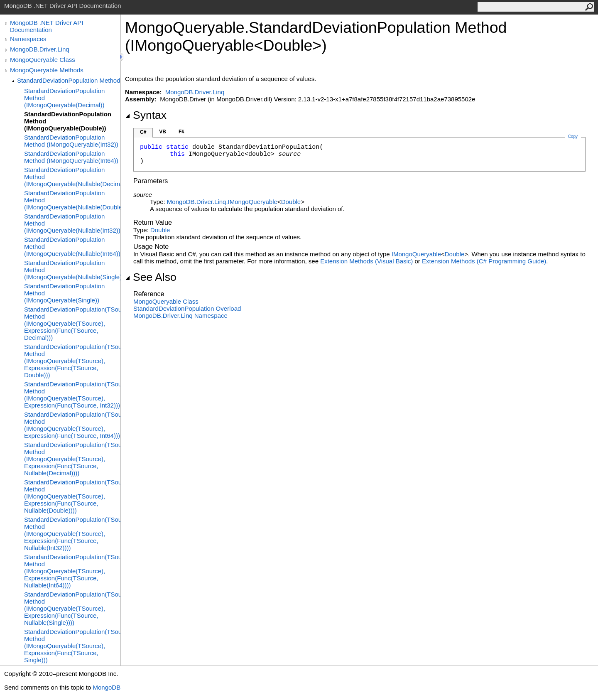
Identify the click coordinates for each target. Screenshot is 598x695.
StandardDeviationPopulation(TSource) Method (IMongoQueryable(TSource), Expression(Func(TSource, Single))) (72, 645)
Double (291, 201)
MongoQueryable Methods (46, 70)
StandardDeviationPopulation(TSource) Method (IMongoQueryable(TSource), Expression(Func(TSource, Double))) (72, 360)
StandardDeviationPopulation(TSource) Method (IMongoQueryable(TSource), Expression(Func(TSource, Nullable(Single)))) (72, 608)
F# (181, 132)
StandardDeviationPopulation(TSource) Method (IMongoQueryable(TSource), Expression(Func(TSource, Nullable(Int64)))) (72, 571)
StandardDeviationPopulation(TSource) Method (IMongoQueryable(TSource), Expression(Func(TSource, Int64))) (72, 425)
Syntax (146, 115)
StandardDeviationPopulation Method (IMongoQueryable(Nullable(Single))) (72, 269)
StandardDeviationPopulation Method (68, 80)
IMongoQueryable (416, 254)
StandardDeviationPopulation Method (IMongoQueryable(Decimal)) (64, 97)
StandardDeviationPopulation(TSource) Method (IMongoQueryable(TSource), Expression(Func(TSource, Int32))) (72, 395)
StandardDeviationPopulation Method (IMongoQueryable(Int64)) (71, 157)
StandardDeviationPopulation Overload (187, 308)
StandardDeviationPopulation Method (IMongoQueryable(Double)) (67, 121)
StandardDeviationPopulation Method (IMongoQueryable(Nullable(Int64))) (72, 246)
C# (143, 132)
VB (162, 132)
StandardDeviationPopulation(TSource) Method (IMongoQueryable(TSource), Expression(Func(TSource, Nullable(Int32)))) (72, 533)
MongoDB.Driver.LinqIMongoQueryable (222, 201)
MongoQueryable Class (42, 59)
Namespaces (28, 38)
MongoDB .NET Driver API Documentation (46, 26)
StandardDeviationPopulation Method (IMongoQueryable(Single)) (64, 293)
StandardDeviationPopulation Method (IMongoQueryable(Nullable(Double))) (72, 200)
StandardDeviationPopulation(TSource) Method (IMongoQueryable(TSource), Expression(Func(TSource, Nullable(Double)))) (72, 496)
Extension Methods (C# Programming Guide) (484, 261)
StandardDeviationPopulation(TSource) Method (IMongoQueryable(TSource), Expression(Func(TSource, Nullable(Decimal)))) (72, 458)
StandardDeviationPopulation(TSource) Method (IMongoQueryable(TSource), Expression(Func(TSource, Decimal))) (72, 323)
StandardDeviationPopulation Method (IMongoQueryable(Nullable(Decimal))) (72, 176)
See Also (150, 277)
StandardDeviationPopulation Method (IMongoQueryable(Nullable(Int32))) (72, 223)
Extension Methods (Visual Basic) (366, 261)
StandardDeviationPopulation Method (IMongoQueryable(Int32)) (71, 141)
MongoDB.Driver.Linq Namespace (180, 315)
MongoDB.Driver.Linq (39, 49)
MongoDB (106, 687)
